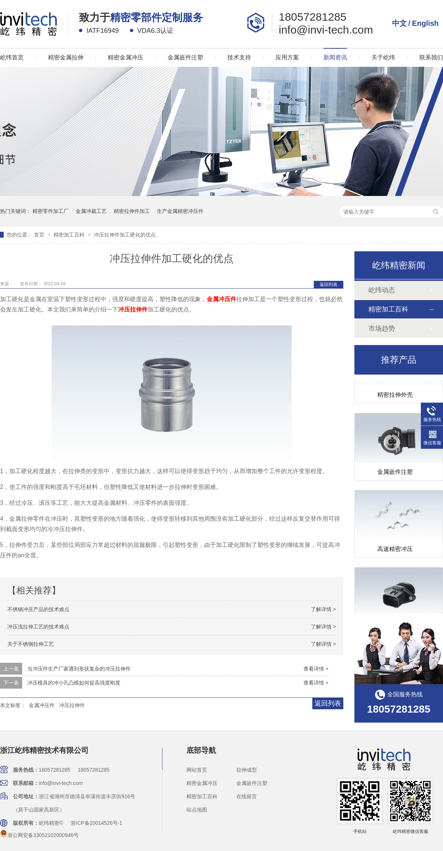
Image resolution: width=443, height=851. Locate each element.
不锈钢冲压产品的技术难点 (38, 609)
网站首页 (196, 770)
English (425, 23)
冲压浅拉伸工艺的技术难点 (38, 627)
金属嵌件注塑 (185, 57)
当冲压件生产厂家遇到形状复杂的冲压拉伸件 (79, 669)
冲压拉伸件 (72, 705)
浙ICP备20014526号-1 (96, 823)
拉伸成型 (246, 770)
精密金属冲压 (125, 57)
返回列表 (328, 284)
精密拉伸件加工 (132, 211)
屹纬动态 (381, 290)
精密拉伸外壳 (395, 396)
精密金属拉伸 (65, 57)
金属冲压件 (42, 705)
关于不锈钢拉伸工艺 (30, 644)
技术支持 (239, 57)
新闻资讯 (335, 57)
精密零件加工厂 (50, 211)
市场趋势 (381, 328)
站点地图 (196, 810)
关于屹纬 (383, 57)
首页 (40, 235)
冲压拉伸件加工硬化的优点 (125, 235)
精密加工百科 (70, 235)
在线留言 (246, 796)
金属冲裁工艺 (91, 211)
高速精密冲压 (395, 550)
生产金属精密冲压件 (180, 211)
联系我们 (431, 57)
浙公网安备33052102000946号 (39, 835)
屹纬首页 (12, 57)
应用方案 (287, 57)
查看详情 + (316, 669)
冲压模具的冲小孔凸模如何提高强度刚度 (73, 683)
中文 (399, 23)
